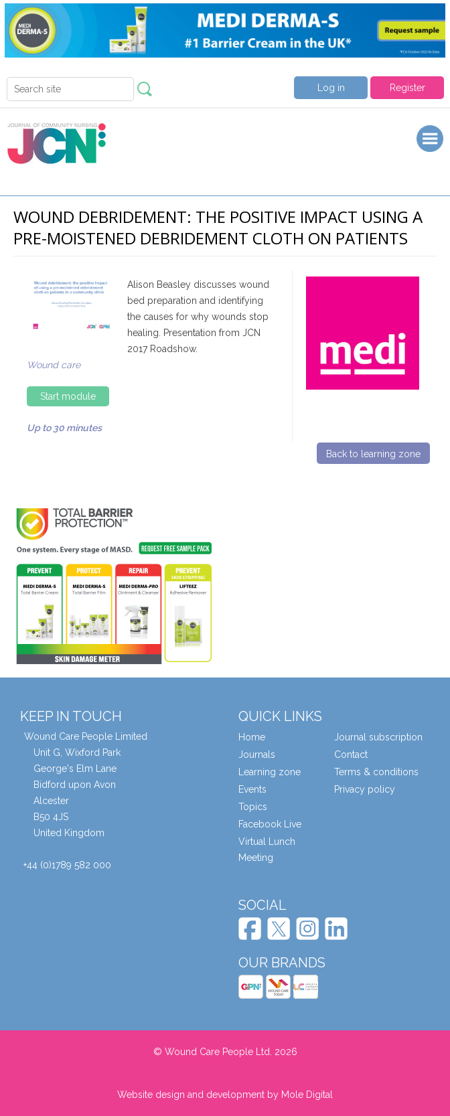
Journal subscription (378, 737)
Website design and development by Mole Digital (225, 1094)
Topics (252, 806)
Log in (331, 87)
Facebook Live (269, 824)
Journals (256, 754)
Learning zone (269, 772)
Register (407, 87)
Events (252, 789)
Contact (351, 754)
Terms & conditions (376, 772)
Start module (68, 396)
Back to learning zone (373, 454)
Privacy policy (364, 789)
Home (251, 737)
